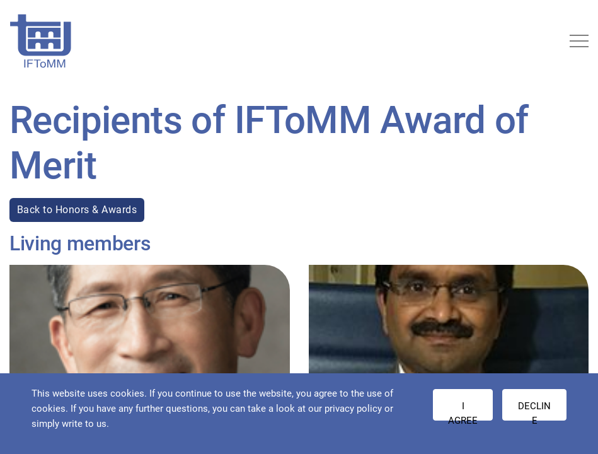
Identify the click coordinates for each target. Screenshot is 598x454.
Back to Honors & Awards (77, 210)
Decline (534, 410)
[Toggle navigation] (579, 41)
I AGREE (463, 410)
